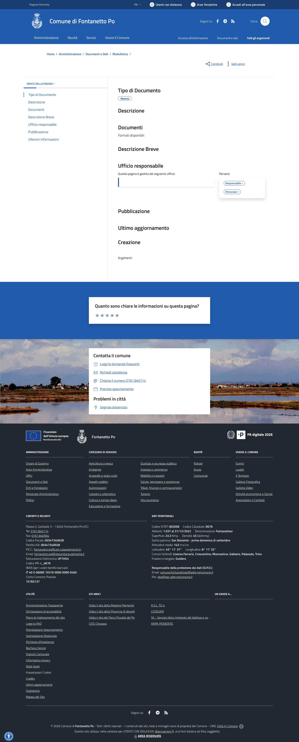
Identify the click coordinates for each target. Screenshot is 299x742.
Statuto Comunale (37, 654)
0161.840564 (40, 535)
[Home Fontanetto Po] (72, 21)
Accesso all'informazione (193, 38)
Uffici (29, 475)
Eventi (240, 463)
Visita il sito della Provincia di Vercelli (112, 611)
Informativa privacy (38, 660)
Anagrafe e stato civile (103, 475)
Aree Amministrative (39, 469)
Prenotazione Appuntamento (44, 629)
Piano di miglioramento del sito (45, 617)
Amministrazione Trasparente (44, 605)
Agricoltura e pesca (101, 463)
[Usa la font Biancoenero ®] (165, 4)
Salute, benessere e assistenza (160, 481)
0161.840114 (39, 531)
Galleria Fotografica (248, 481)
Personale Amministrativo (42, 494)
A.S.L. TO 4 (158, 605)
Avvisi (197, 469)
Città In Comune (227, 726)
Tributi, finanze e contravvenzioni (161, 488)
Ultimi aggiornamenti (39, 684)
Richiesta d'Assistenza (40, 642)
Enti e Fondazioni (37, 488)
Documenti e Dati (97, 54)
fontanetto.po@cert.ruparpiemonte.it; (58, 549)
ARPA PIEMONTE (162, 623)
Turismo (145, 494)
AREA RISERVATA (147, 736)
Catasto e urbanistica (102, 494)
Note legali (33, 666)
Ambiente (95, 469)
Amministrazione (70, 54)
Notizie (198, 463)
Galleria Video (244, 488)
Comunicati (201, 475)
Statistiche (33, 690)
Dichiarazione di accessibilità (43, 611)
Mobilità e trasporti (152, 475)
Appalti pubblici (98, 481)
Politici (30, 500)
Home (51, 54)
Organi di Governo (37, 463)
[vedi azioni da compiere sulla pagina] (235, 64)
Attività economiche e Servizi (254, 494)
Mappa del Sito (35, 697)
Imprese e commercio (154, 469)
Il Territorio (242, 475)
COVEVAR (157, 611)
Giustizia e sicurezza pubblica (159, 463)
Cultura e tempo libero (103, 500)
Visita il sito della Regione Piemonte (111, 605)
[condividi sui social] (214, 64)
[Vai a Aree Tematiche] (204, 4)
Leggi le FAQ (34, 623)
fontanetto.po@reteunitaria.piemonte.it (59, 554)
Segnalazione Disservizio (41, 635)
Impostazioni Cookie (38, 672)
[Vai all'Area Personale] (246, 4)
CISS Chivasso (98, 623)
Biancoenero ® (164, 731)
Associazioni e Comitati (250, 500)
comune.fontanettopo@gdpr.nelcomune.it (186, 572)
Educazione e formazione (104, 506)
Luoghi (240, 469)
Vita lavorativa (150, 500)
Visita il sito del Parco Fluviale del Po (112, 617)
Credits (30, 678)
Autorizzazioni (97, 488)
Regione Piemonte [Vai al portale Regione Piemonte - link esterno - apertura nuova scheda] (39, 4)
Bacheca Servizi (36, 648)
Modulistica (120, 54)
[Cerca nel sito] (265, 21)
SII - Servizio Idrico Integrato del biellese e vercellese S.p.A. (188, 617)
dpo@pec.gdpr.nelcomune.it (175, 577)
